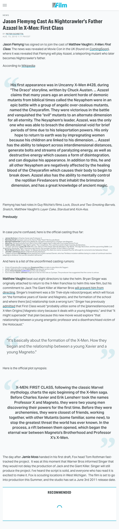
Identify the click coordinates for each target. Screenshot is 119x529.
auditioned (25, 271)
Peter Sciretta (14, 34)
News (6, 15)
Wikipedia (28, 66)
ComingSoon (99, 49)
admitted (9, 306)
